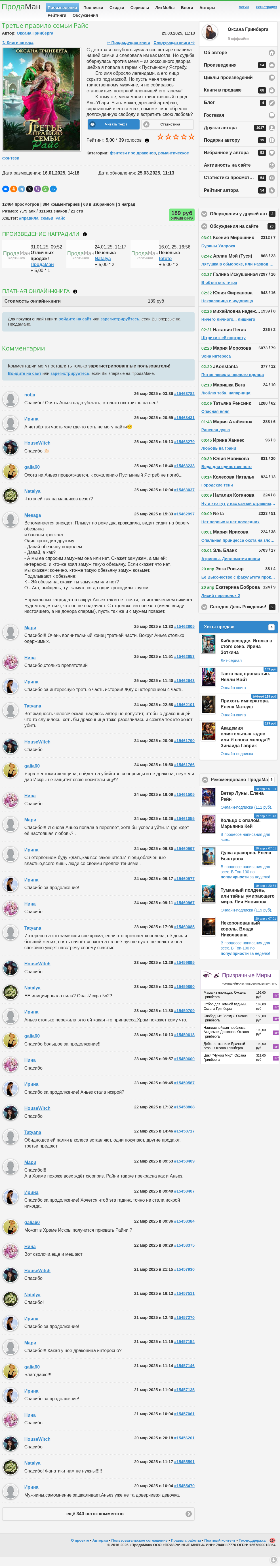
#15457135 (184, 1398)
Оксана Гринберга (35, 42)
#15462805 (184, 635)
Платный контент (219, 1549)
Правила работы (186, 1549)
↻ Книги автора (17, 51)
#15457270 (184, 1326)
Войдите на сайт (24, 382)
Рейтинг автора (235, 199)
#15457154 (184, 1350)
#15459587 (184, 1091)
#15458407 (184, 1200)
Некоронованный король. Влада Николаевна (240, 937)
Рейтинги (57, 15)
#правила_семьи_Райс (42, 227)
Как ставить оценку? (147, 149)
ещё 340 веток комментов (95, 1522)
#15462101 (184, 713)
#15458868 (184, 1116)
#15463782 (184, 402)
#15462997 (184, 522)
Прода (20, 6)
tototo (165, 267)
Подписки (93, 7)
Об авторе (215, 61)
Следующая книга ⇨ (174, 51)
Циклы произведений (228, 86)
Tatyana (32, 714)
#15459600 (184, 1067)
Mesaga (32, 524)
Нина (30, 666)
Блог (235, 112)
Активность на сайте (227, 173)
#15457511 (184, 1302)
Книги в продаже (235, 99)
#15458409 (184, 1170)
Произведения (62, 7)
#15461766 (184, 773)
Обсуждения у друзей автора (244, 223)
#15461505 (184, 803)
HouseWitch (37, 451)
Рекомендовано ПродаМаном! (244, 788)
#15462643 (184, 689)
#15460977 (184, 887)
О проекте (80, 1549)
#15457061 (184, 1422)
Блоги (187, 7)
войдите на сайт (74, 328)
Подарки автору (235, 149)
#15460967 (184, 911)
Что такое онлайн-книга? (75, 300)
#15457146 (184, 1374)
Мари (30, 636)
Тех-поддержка (252, 1549)
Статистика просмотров (235, 187)
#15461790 (184, 749)
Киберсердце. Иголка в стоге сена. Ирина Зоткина (246, 655)
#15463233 (184, 474)
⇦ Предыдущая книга (128, 51)
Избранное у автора (235, 161)
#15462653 (184, 665)
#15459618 (184, 1043)
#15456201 (184, 1446)
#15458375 (184, 1254)
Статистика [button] (170, 133)
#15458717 (184, 1140)
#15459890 (184, 995)
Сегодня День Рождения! (244, 616)
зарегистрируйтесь (120, 328)
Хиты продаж (239, 636)
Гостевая (214, 124)
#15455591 (184, 1470)
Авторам (100, 1549)
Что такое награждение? (85, 243)
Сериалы (139, 7)
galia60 (32, 475)
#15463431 (184, 426)
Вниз (274, 1560)
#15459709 (184, 1019)
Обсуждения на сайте (244, 235)
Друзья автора (235, 136)
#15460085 (184, 935)
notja (29, 403)
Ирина (31, 427)
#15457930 (184, 1278)
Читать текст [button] (116, 133)
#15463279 (184, 450)
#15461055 (184, 827)
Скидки (117, 7)
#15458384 (184, 1230)
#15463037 (184, 498)
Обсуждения (85, 15)
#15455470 (184, 1494)
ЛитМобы (165, 7)
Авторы (207, 7)
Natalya (103, 267)
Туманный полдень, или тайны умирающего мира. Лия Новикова (248, 904)
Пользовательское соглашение (139, 1549)
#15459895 (184, 971)
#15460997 (184, 857)
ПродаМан (42, 273)
